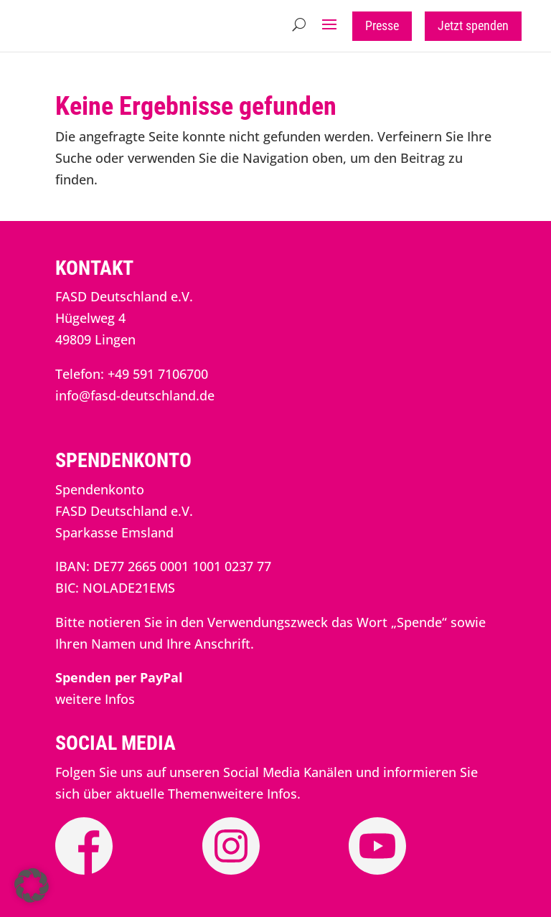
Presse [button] (382, 25)
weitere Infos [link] (95, 698)
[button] (329, 24)
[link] (119, 677)
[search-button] (299, 24)
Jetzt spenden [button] (473, 25)
